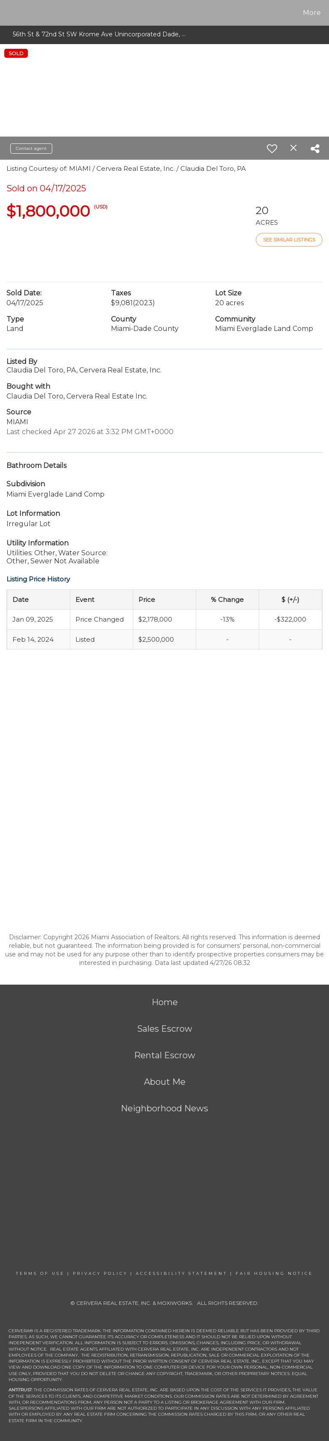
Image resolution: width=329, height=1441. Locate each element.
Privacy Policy (100, 1273)
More (312, 13)
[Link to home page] (8, 13)
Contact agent (31, 148)
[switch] (272, 148)
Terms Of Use (40, 1273)
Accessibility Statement (181, 1273)
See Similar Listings (289, 240)
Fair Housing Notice (274, 1273)
